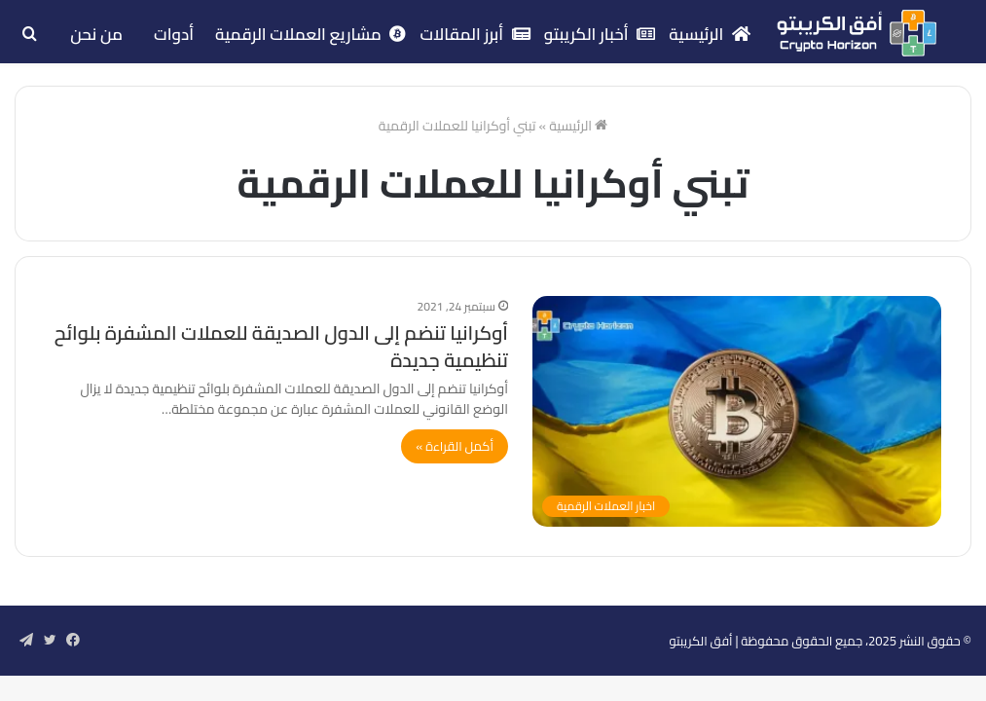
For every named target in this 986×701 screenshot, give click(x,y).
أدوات (174, 34)
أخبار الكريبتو (600, 34)
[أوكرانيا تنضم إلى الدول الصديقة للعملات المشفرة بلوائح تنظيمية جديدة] (736, 411)
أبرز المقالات (475, 34)
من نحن (96, 34)
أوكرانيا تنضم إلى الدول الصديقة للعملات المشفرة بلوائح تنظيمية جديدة (281, 346)
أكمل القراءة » (454, 446)
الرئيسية (709, 34)
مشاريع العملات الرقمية (310, 34)
